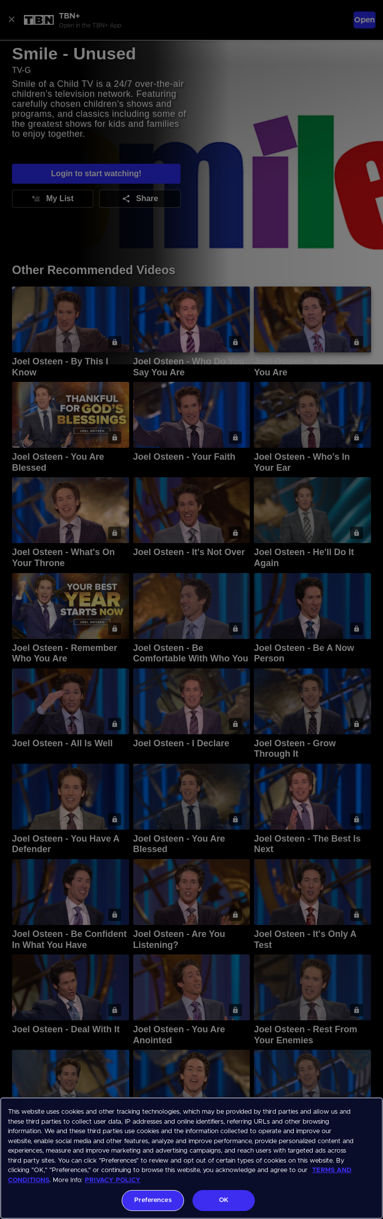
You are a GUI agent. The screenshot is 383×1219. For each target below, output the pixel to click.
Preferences (152, 1200)
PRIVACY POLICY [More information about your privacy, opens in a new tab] (113, 1180)
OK (223, 1200)
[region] (191, 1158)
